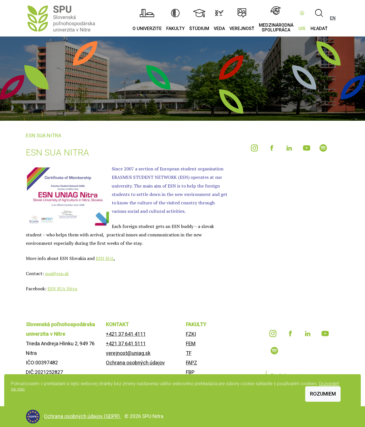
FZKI (191, 334)
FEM (191, 343)
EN (333, 18)
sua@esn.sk (57, 273)
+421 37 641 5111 (126, 343)
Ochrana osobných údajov (135, 363)
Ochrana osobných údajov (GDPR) (82, 416)
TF (188, 353)
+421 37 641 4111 (126, 334)
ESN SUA (105, 258)
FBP (190, 372)
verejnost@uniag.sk (128, 353)
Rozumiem (323, 394)
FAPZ (191, 363)
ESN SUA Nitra (62, 289)
